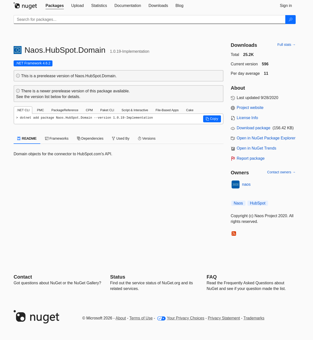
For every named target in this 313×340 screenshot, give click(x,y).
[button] (212, 118)
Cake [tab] (189, 110)
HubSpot (257, 203)
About (121, 318)
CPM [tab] (89, 110)
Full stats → (286, 45)
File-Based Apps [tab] (167, 110)
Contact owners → (281, 172)
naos (246, 184)
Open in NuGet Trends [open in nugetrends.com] (256, 148)
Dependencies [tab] (90, 138)
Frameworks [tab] (57, 138)
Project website (250, 107)
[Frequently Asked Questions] (212, 277)
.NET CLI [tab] (23, 110)
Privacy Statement (224, 318)
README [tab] (27, 138)
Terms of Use (141, 318)
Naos (238, 203)
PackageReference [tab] (64, 110)
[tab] (55, 5)
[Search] (290, 19)
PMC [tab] (40, 110)
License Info (247, 118)
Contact (23, 277)
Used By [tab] (120, 138)
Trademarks (254, 318)
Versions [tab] (147, 138)
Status (117, 277)
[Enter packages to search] (150, 19)
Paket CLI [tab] (107, 110)
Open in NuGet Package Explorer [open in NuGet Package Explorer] (266, 138)
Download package (253, 128)
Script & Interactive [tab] (134, 110)
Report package (251, 158)
